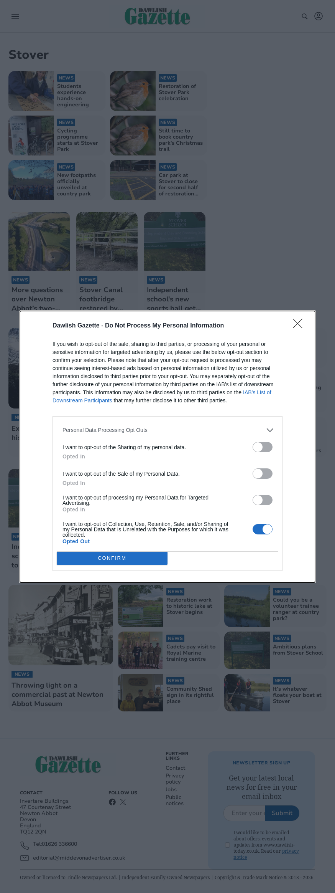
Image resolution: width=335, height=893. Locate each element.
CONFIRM (112, 558)
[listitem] (167, 430)
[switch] (263, 447)
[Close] (300, 326)
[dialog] (167, 446)
